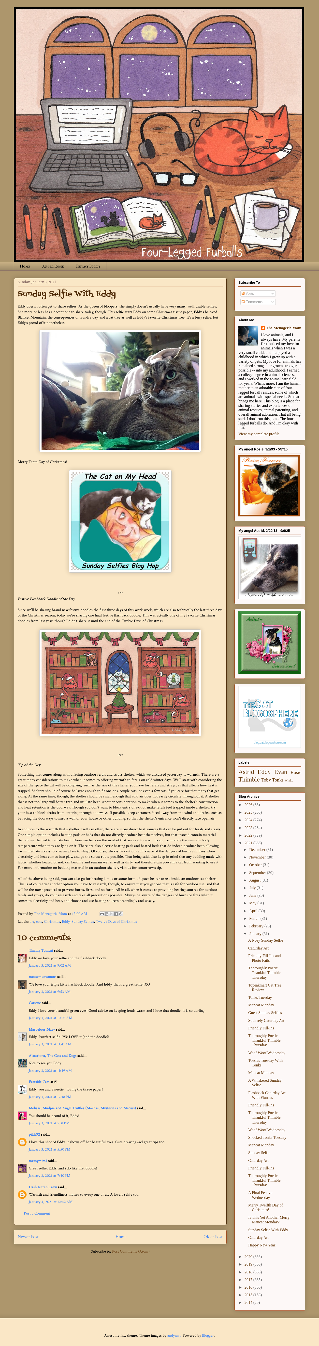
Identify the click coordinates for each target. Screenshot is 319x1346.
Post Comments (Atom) (131, 1251)
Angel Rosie (53, 266)
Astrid (246, 771)
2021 (249, 843)
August (255, 880)
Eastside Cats (39, 1082)
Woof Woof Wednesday (266, 1053)
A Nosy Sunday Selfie (265, 940)
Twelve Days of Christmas (116, 921)
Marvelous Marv (42, 1029)
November (258, 857)
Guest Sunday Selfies (265, 1013)
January (255, 934)
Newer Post (28, 1237)
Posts (248, 293)
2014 (249, 1302)
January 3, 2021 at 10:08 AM (50, 1018)
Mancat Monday (261, 1005)
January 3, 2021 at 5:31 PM (49, 1123)
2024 (249, 820)
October (256, 865)
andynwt (174, 1335)
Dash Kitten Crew (43, 1187)
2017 (249, 1280)
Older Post (213, 1237)
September (258, 873)
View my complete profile (258, 434)
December (257, 849)
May (253, 903)
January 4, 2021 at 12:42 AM (50, 1202)
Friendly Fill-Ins (261, 1028)
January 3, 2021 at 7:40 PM (49, 1175)
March (255, 918)
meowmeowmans (42, 976)
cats (39, 921)
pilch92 (34, 1134)
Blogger (208, 1335)
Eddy (66, 921)
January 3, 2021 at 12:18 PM (50, 1097)
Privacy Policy (88, 266)
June (253, 895)
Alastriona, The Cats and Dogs (53, 1055)
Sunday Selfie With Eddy (268, 1230)
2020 (249, 1257)
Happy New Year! (262, 1245)
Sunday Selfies (83, 921)
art (32, 921)
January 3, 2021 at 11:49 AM (50, 1070)
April (254, 911)
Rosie (295, 772)
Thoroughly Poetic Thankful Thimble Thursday (264, 972)
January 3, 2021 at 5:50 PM (49, 1149)
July (253, 888)
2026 (249, 805)
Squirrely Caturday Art (266, 1020)
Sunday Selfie (259, 1153)
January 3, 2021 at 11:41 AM (50, 1044)
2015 (249, 1295)
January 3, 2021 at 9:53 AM (50, 991)
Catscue (35, 1003)
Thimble (249, 779)
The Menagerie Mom (283, 328)
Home (25, 266)
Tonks (278, 779)
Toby (266, 779)
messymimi (38, 1161)
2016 (249, 1287)
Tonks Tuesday (260, 997)
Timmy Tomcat (41, 950)
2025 (249, 812)
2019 (249, 1264)
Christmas (52, 921)
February (256, 926)
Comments (252, 302)
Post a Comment (37, 1213)
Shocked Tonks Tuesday (267, 1137)
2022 (249, 835)
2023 (249, 828)
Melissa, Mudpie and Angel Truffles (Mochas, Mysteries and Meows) (82, 1108)
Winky (289, 780)
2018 (249, 1272)
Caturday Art (258, 948)
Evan (280, 771)
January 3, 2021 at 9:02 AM (50, 965)
